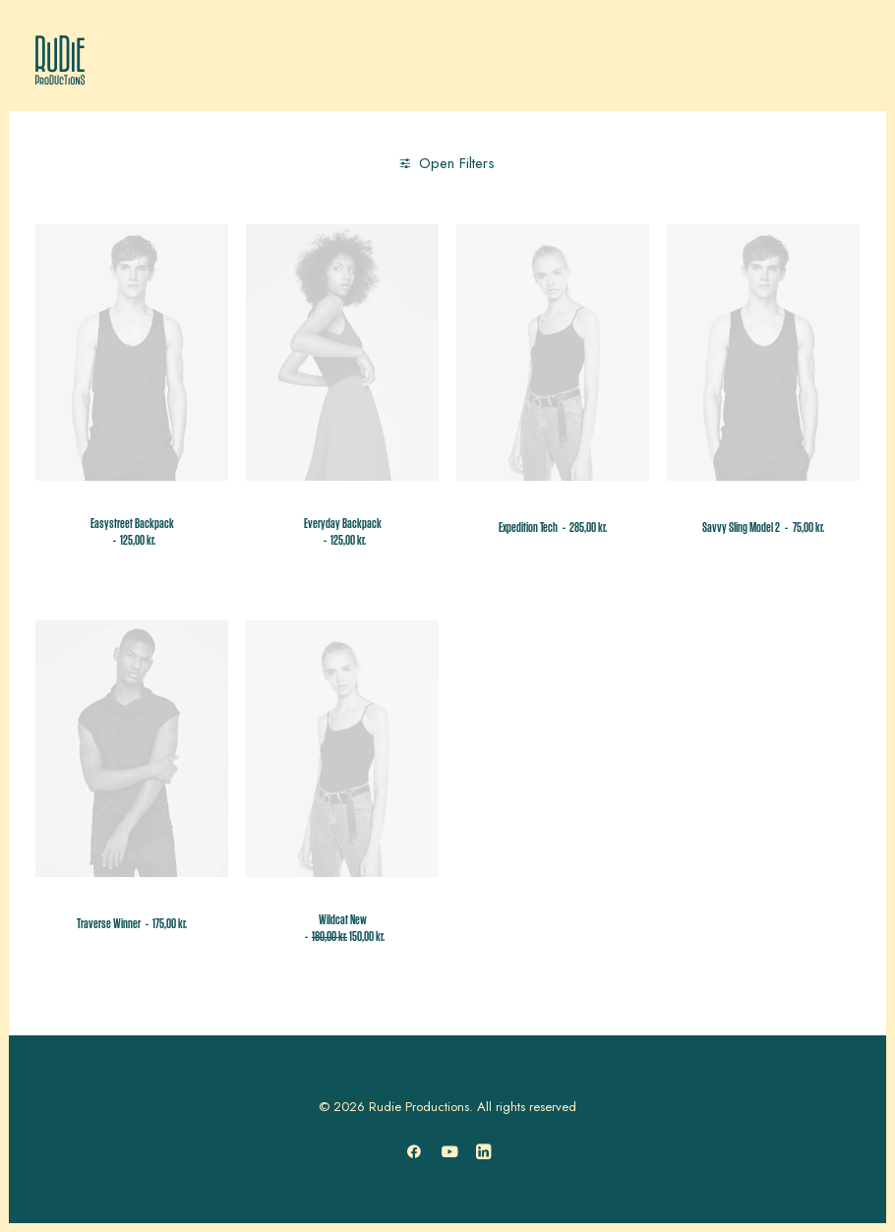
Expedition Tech (553, 528)
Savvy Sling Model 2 (762, 528)
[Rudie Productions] (60, 60)
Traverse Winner (132, 924)
